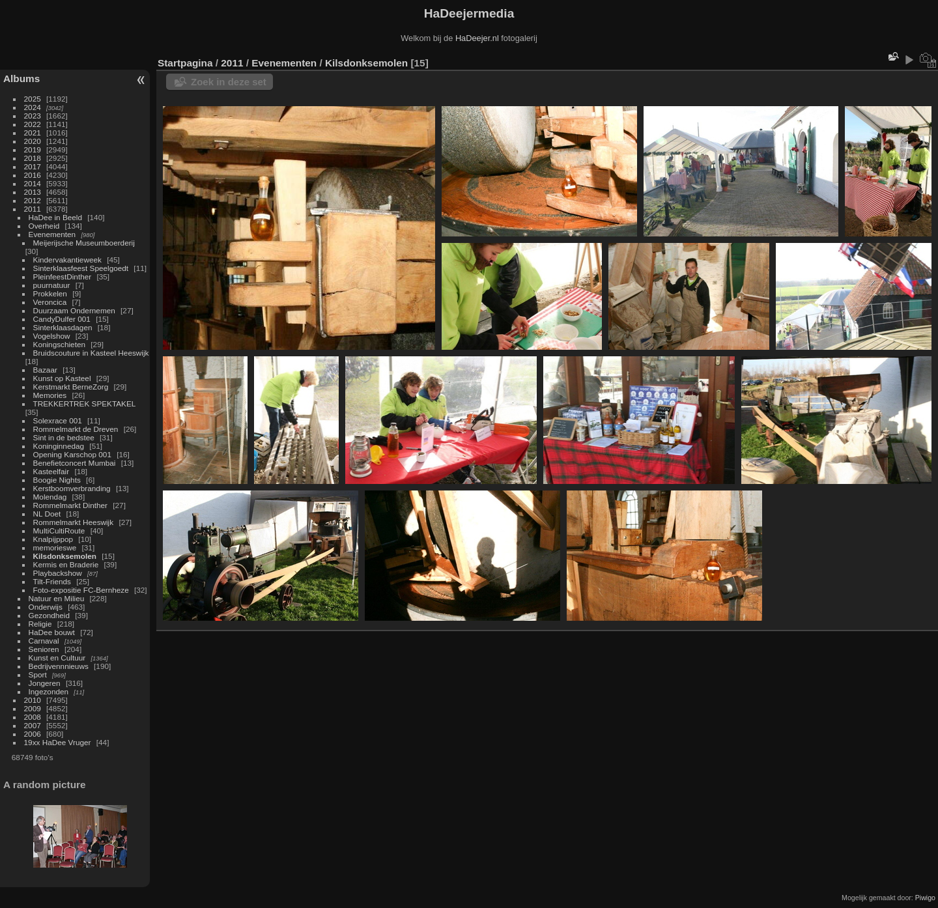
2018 (32, 158)
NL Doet (47, 513)
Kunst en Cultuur (57, 657)
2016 (32, 175)
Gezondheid (49, 615)
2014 (32, 183)
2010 (32, 700)
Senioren (44, 649)
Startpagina (185, 62)
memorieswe (55, 547)
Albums (21, 78)
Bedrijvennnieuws (59, 666)
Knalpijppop (53, 539)
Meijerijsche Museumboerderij (84, 242)
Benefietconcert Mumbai (74, 463)
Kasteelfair (51, 471)
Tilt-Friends (52, 581)
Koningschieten (59, 344)
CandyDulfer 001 (62, 319)
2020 (32, 141)
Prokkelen (50, 293)
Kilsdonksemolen (64, 556)
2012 (32, 200)
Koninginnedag (59, 446)
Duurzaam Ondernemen (74, 310)
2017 (32, 166)
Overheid (44, 225)
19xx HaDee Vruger (57, 742)
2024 (32, 107)
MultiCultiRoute (59, 530)
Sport (38, 674)
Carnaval (44, 640)
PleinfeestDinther (62, 276)
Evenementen (52, 234)
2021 (32, 132)
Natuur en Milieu (57, 598)
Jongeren (45, 683)
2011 (32, 209)
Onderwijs (46, 607)
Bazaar (45, 369)
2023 (32, 115)
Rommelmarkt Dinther (70, 505)
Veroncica (50, 302)
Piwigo (925, 897)
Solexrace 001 (57, 420)
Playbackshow (57, 573)
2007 (32, 725)
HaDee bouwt (52, 632)
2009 (32, 708)
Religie (40, 623)
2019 (32, 149)
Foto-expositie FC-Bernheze (81, 590)
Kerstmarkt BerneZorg (71, 386)
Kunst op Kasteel (62, 378)
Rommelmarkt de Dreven (76, 429)
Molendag (50, 496)
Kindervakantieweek (67, 259)
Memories (50, 395)
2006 (32, 734)
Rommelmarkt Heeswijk (73, 522)
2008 (32, 717)
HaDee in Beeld (55, 217)
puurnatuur (51, 285)
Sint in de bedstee (63, 437)
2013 (32, 192)
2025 (32, 98)
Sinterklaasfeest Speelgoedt (81, 268)
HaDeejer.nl (477, 38)
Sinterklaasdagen (62, 327)
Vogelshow (51, 336)
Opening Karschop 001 (72, 454)
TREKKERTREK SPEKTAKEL (84, 403)
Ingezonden (49, 691)
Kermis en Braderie (66, 564)
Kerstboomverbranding (72, 488)
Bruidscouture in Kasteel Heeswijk (91, 352)
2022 (32, 124)
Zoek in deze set (228, 81)
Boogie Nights (57, 479)
